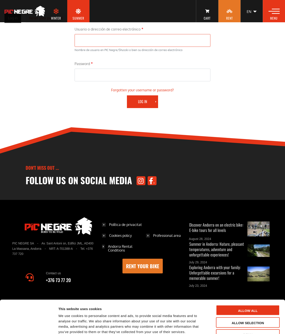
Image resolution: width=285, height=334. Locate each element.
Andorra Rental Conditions (120, 248)
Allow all (248, 282)
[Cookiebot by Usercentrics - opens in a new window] (28, 325)
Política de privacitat (125, 224)
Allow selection (248, 294)
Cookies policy (120, 235)
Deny (247, 306)
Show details (233, 325)
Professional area (167, 235)
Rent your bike (142, 266)
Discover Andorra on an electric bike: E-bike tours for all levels (216, 227)
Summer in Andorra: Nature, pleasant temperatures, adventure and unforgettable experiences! (216, 249)
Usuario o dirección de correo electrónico (107, 29)
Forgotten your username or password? (142, 90)
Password (82, 63)
